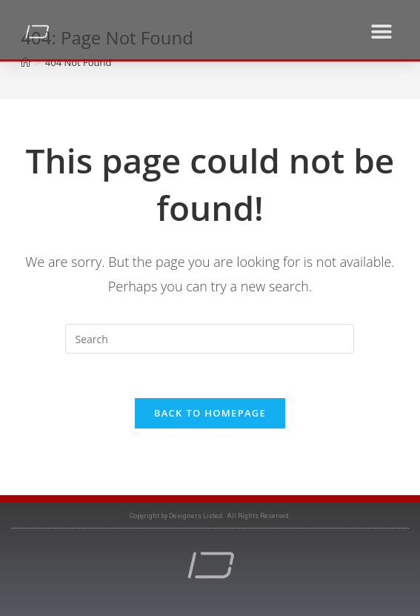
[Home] (25, 62)
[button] (381, 31)
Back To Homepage (210, 413)
